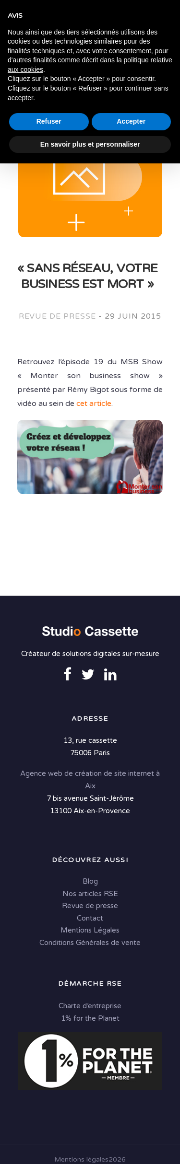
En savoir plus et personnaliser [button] (90, 1144)
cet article (93, 403)
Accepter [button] (131, 1122)
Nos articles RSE (90, 894)
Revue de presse (57, 316)
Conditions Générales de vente (90, 943)
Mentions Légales (90, 931)
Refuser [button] (48, 1122)
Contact (90, 919)
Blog (90, 882)
